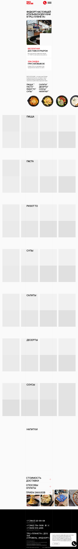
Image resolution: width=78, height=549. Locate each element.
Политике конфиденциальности (65, 540)
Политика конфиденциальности (34, 543)
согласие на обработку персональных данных (61, 539)
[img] (30, 2)
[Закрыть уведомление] (75, 534)
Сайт (46, 547)
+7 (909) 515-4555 (35, 528)
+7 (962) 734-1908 (35, 525)
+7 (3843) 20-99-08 (36, 520)
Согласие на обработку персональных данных (37, 545)
